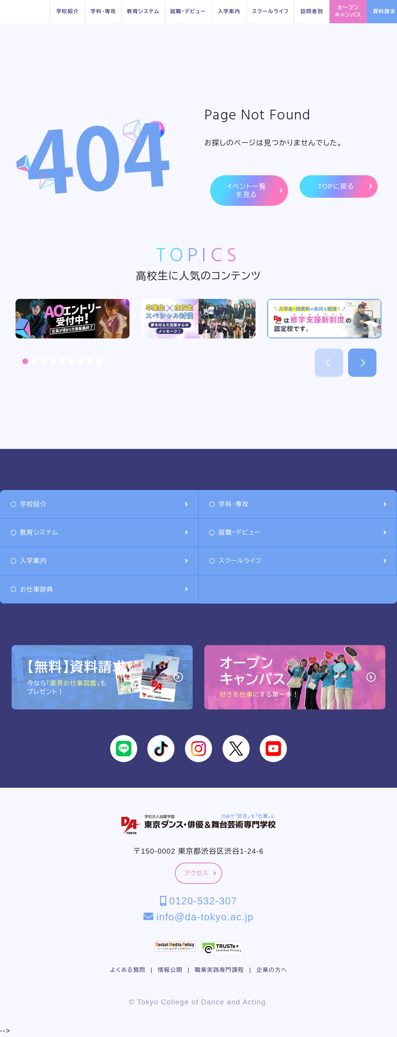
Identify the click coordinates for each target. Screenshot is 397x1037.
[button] (25, 361)
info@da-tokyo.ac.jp (198, 916)
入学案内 (228, 11)
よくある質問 (127, 970)
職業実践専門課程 (219, 970)
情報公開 (170, 970)
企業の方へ (271, 970)
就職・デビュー (188, 11)
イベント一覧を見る (255, 190)
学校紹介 (67, 11)
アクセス (200, 873)
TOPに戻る (345, 187)
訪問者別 (311, 11)
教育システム (143, 11)
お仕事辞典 (99, 589)
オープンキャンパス (348, 11)
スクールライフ (270, 11)
